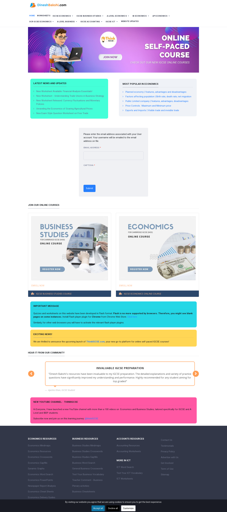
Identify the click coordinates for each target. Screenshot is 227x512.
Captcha (89, 165)
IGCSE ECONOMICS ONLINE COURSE (142, 293)
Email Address (92, 147)
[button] (63, 16)
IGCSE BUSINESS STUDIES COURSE (54, 293)
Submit (89, 188)
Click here (132, 316)
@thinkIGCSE (91, 418)
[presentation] (107, 175)
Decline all (113, 508)
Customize (128, 508)
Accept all (98, 508)
